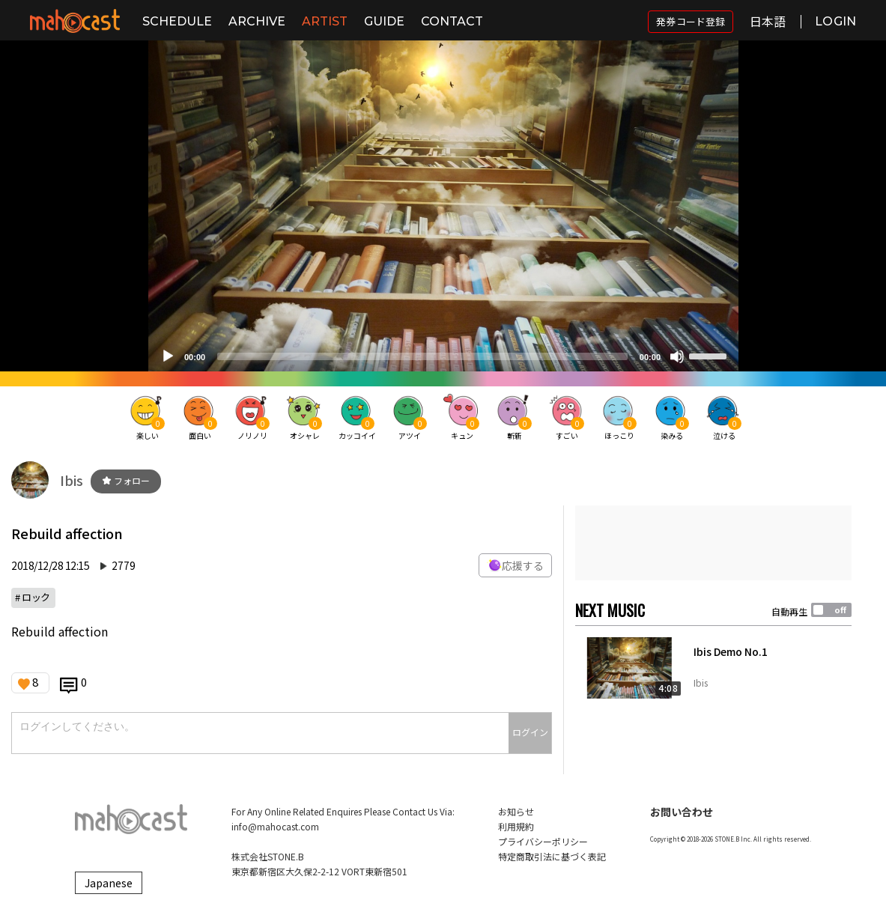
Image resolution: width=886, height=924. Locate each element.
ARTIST (325, 21)
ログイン (530, 732)
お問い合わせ (681, 811)
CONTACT (452, 21)
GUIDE (384, 21)
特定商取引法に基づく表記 (552, 856)
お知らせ (516, 811)
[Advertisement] (713, 542)
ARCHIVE (256, 21)
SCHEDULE (177, 21)
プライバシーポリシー (543, 841)
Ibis (71, 480)
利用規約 (516, 826)
